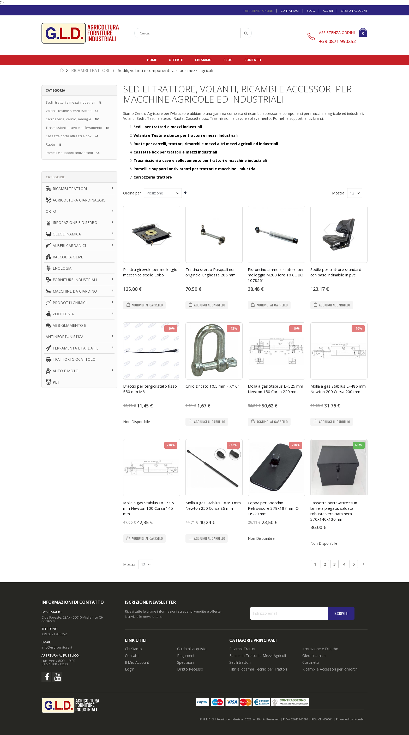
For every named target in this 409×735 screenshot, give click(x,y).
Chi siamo (203, 60)
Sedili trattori (240, 662)
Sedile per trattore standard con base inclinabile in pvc (335, 272)
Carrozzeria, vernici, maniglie (68, 119)
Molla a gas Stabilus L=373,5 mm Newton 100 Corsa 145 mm (148, 508)
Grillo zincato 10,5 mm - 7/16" (212, 386)
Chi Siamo (133, 648)
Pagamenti (186, 655)
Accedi (328, 11)
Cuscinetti (310, 662)
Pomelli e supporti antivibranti (69, 152)
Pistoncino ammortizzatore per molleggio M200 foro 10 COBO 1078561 (276, 275)
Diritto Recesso (190, 669)
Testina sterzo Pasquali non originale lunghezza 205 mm (210, 272)
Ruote (51, 144)
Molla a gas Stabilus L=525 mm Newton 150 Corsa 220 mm (275, 388)
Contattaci (290, 11)
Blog (311, 11)
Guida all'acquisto (192, 648)
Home (152, 60)
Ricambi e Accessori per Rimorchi (330, 669)
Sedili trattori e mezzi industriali (70, 102)
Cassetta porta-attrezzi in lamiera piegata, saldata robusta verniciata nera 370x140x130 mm (333, 511)
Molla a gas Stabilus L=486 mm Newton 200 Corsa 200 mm (338, 388)
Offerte (176, 60)
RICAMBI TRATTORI (90, 71)
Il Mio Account (137, 662)
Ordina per (132, 193)
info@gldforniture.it (56, 647)
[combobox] (193, 33)
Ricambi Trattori (242, 648)
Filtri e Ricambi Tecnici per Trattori (258, 669)
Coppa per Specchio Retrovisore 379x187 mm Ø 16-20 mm (273, 508)
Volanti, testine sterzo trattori (69, 110)
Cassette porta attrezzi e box (69, 136)
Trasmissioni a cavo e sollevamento (74, 127)
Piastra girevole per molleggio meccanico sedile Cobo (150, 272)
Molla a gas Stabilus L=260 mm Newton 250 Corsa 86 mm (213, 505)
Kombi (359, 719)
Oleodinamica (314, 655)
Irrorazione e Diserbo (320, 648)
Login (129, 669)
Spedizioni (185, 662)
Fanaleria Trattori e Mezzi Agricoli (257, 655)
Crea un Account (354, 11)
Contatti (252, 60)
